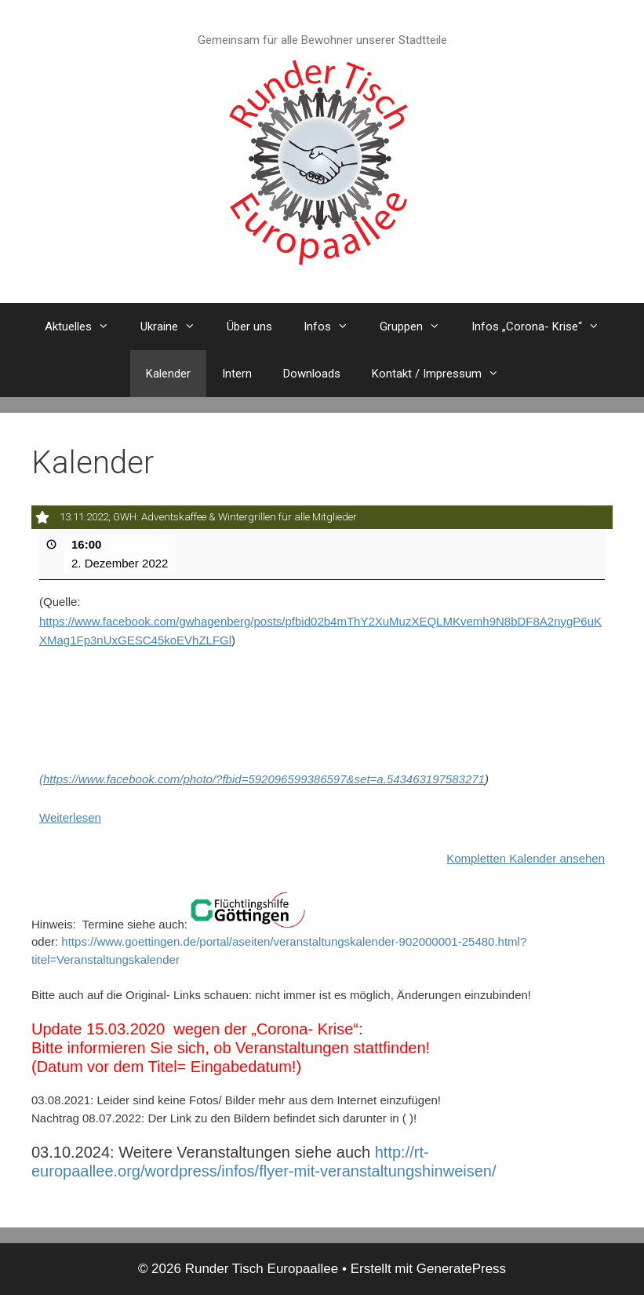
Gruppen (418, 326)
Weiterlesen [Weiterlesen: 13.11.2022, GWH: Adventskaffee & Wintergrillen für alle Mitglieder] (70, 816)
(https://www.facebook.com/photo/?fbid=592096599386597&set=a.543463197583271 (262, 779)
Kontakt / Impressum (443, 373)
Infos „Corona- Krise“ (543, 326)
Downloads (311, 374)
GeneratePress (461, 1268)
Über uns (249, 326)
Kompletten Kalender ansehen (525, 857)
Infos (334, 326)
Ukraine (175, 326)
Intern (237, 374)
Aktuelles (85, 326)
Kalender (168, 374)
